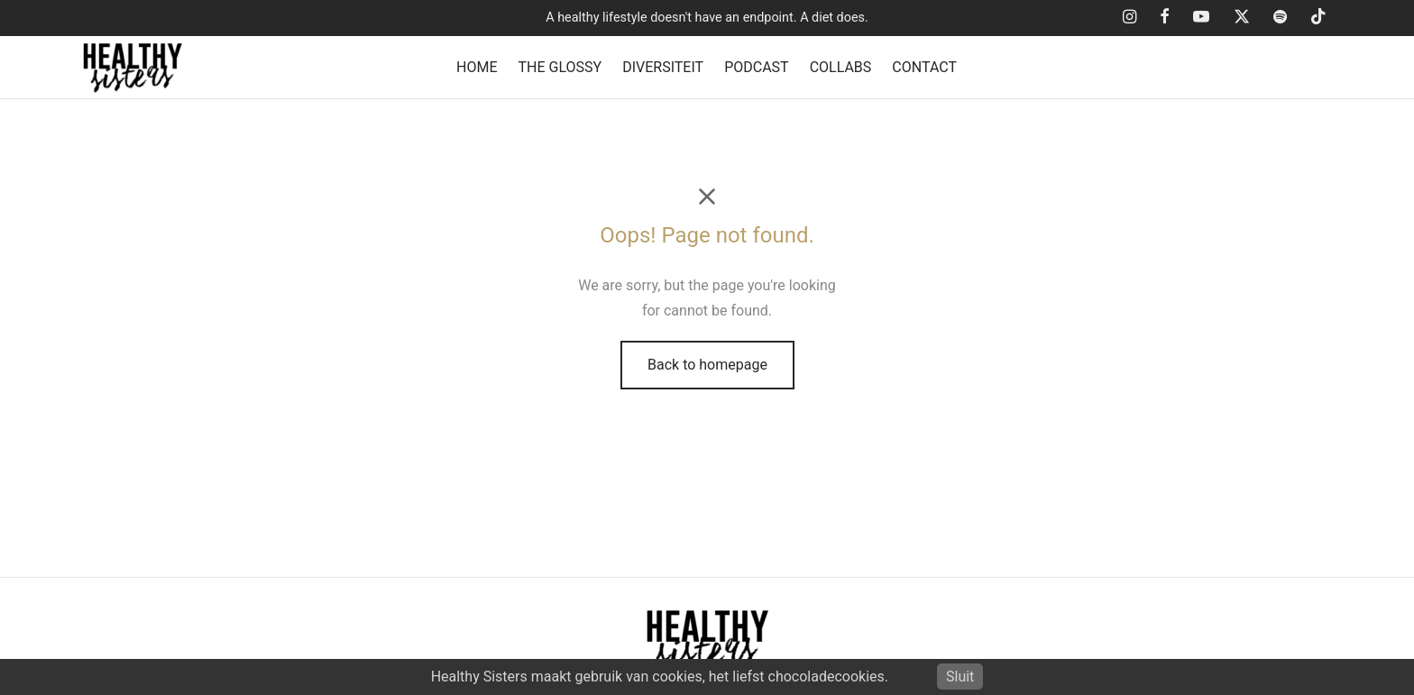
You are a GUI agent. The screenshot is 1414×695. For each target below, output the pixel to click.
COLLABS (841, 67)
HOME (476, 67)
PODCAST (756, 67)
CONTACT (924, 67)
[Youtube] (1201, 17)
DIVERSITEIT (662, 67)
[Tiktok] (1318, 17)
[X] (1241, 17)
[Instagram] (1129, 17)
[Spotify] (1280, 17)
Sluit (960, 676)
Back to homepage (707, 364)
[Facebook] (1164, 17)
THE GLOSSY (560, 67)
